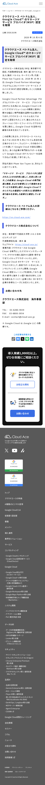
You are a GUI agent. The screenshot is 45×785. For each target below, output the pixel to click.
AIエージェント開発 (13, 691)
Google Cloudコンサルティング (17, 556)
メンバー (8, 527)
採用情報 (8, 757)
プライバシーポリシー (17, 767)
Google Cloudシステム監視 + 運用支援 (16, 587)
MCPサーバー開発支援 (14, 705)
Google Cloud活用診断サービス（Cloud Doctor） (18, 560)
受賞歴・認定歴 (11, 515)
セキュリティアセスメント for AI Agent (19, 658)
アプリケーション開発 (13, 614)
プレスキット (28, 767)
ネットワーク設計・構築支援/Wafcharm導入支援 (16, 667)
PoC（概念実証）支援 (13, 617)
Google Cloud (11, 566)
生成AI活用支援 (12, 685)
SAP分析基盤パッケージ (15, 635)
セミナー (8, 728)
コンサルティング (11, 550)
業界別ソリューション (13, 538)
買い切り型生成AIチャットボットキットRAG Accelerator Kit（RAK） (19, 698)
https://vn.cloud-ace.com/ (16, 217)
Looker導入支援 (12, 638)
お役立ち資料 (10, 745)
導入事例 (8, 533)
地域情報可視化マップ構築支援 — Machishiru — (17, 598)
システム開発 (10, 605)
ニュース (8, 740)
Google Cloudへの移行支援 (16, 577)
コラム (7, 734)
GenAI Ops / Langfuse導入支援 (18, 702)
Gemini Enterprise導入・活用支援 (19, 688)
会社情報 (8, 722)
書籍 (7, 521)
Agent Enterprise (13, 708)
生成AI (7, 679)
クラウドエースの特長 (13, 498)
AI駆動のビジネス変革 (14, 504)
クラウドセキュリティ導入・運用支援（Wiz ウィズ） (18, 672)
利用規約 (7, 767)
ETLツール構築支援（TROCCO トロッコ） (13, 642)
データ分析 (9, 624)
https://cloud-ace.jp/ (26, 244)
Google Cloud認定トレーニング (18, 717)
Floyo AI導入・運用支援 (14, 694)
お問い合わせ (10, 751)
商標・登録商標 (9, 772)
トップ (7, 492)
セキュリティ (10, 649)
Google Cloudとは (13, 509)
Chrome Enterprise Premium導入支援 (17, 662)
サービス (8, 544)
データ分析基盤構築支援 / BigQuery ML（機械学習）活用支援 (19, 631)
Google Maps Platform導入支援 (18, 594)
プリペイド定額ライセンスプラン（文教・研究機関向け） (17, 581)
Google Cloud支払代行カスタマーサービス (14, 573)
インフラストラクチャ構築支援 (16, 611)
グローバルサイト (19, 772)
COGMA (9, 711)
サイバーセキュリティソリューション (18, 655)
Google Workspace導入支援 (17, 591)
